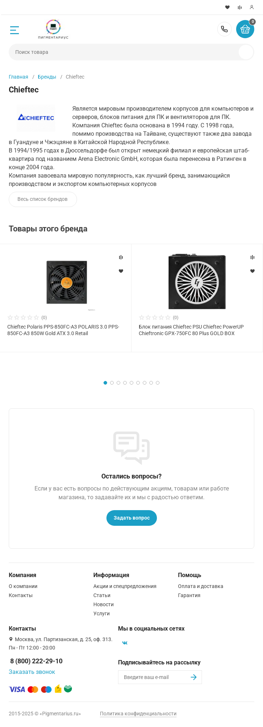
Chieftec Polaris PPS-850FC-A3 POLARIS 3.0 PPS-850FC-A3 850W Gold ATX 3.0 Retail (63, 330)
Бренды (47, 77)
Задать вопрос (132, 518)
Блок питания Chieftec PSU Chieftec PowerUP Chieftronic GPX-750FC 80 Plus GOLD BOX (191, 330)
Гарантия (189, 595)
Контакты (21, 595)
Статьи (101, 595)
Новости (103, 604)
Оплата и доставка (200, 586)
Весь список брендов (42, 199)
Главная (18, 77)
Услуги (101, 613)
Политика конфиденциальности (138, 713)
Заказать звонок (32, 671)
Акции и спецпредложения (125, 586)
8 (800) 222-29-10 (224, 29)
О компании (23, 586)
